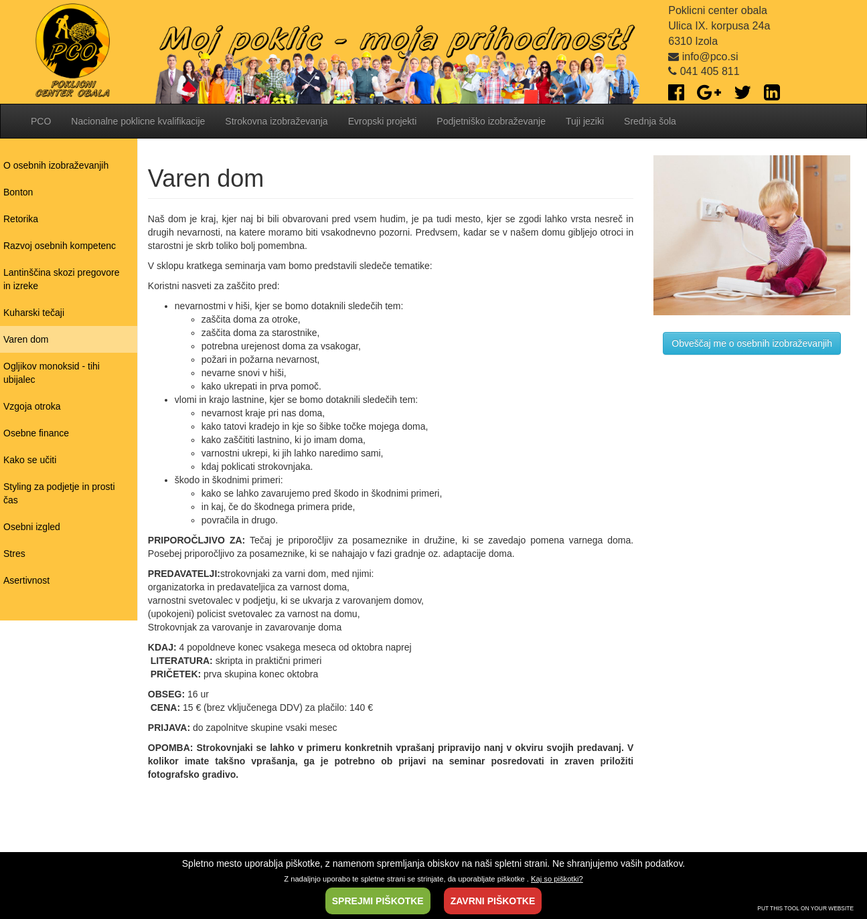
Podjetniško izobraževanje (491, 121)
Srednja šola (650, 121)
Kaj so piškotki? (557, 879)
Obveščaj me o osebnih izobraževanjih (752, 343)
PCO (41, 121)
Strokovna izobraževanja (276, 121)
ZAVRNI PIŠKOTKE (493, 901)
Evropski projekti (382, 121)
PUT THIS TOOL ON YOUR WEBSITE (805, 908)
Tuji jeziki (585, 121)
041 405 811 (703, 71)
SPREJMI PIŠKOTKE (378, 901)
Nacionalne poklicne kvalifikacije (138, 121)
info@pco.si (703, 56)
